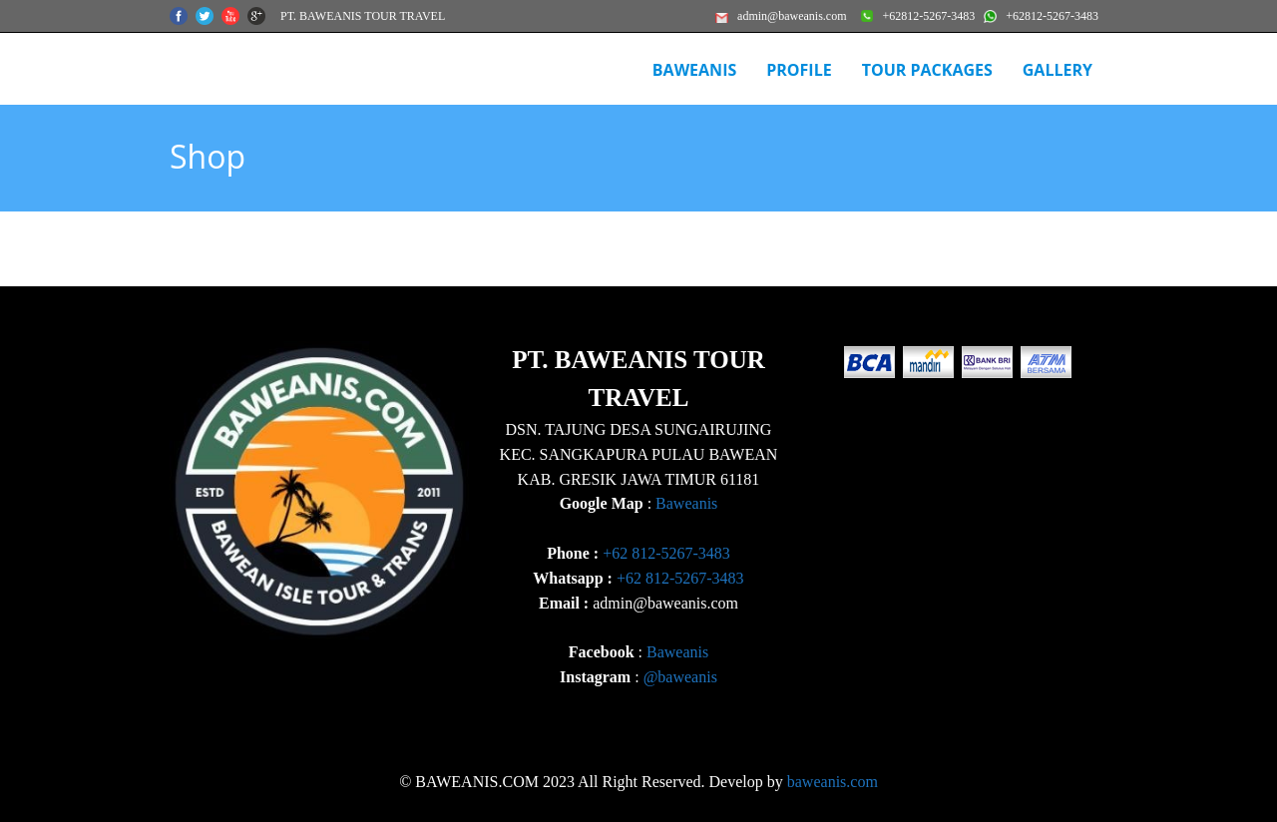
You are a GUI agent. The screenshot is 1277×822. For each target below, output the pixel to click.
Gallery (1057, 70)
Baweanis (686, 503)
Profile (798, 70)
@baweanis (680, 676)
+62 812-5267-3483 (666, 553)
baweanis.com (832, 781)
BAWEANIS (694, 70)
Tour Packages (927, 70)
